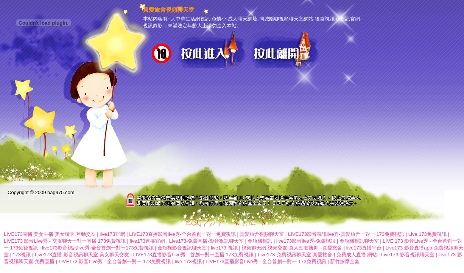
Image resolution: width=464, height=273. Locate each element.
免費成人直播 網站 (356, 254)
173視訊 (22, 254)
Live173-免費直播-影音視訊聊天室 (206, 241)
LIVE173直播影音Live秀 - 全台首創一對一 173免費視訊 (266, 261)
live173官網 (112, 234)
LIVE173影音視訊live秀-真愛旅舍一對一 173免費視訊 (346, 234)
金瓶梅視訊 (260, 241)
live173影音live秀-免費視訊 (305, 241)
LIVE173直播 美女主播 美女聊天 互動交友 (50, 234)
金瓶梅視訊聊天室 (359, 241)
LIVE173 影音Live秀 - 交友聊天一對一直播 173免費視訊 (65, 241)
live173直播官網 (147, 241)
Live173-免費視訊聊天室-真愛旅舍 (295, 254)
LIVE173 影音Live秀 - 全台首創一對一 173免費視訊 (115, 261)
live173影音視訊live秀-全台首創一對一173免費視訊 (98, 248)
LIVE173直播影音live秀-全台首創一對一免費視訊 (182, 234)
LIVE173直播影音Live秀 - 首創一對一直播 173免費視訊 (193, 254)
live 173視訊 (188, 261)
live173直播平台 (363, 248)
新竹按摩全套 (345, 261)
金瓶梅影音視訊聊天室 (182, 248)
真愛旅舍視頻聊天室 (262, 234)
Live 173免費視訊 (427, 234)
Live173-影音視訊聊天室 (407, 254)
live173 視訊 (224, 248)
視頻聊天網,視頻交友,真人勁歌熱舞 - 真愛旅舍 (291, 248)
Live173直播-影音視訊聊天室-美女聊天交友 (82, 254)
